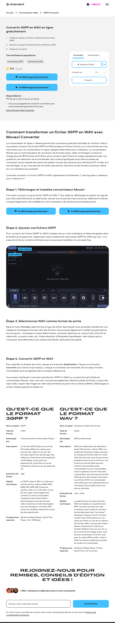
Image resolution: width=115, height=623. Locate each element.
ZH (38, 99)
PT (23, 99)
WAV (100, 72)
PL (29, 99)
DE (14, 99)
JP (32, 99)
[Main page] (15, 4)
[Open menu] (107, 4)
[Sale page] (93, 4)
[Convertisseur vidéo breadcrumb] (28, 13)
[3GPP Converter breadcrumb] (51, 13)
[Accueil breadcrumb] (9, 13)
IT (17, 99)
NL (26, 99)
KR (35, 99)
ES (20, 99)
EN (11, 99)
